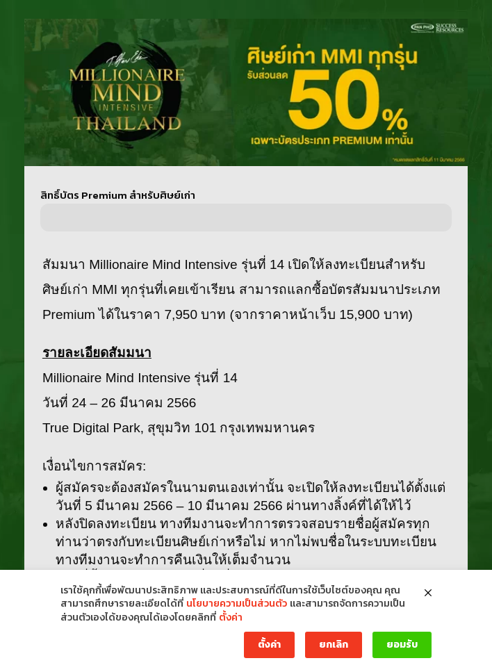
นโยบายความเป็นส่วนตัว (236, 604)
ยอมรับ (402, 644)
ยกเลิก (333, 644)
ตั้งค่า (231, 618)
